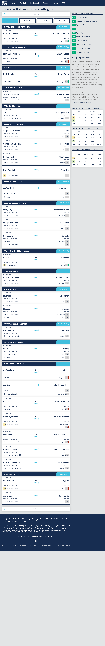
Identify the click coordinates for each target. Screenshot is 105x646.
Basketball (34, 3)
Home (13, 3)
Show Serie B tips (65, 67)
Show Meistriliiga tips (63, 88)
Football (23, 3)
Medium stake (44, 21)
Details (36, 36)
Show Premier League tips (63, 47)
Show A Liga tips (65, 334)
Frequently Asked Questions (82, 102)
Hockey (55, 3)
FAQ (63, 3)
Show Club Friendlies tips (63, 458)
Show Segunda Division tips (63, 419)
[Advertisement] (36, 137)
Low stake (27, 21)
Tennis (45, 3)
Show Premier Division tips (63, 235)
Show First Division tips (63, 156)
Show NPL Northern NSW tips (63, 27)
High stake (62, 21)
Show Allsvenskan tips (63, 437)
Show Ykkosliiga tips (64, 106)
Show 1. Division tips (64, 352)
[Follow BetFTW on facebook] (36, 636)
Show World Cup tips (64, 569)
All (10, 21)
